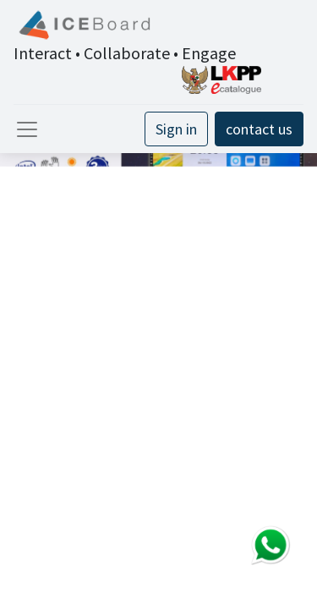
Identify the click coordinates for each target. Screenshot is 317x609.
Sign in (176, 129)
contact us (259, 129)
